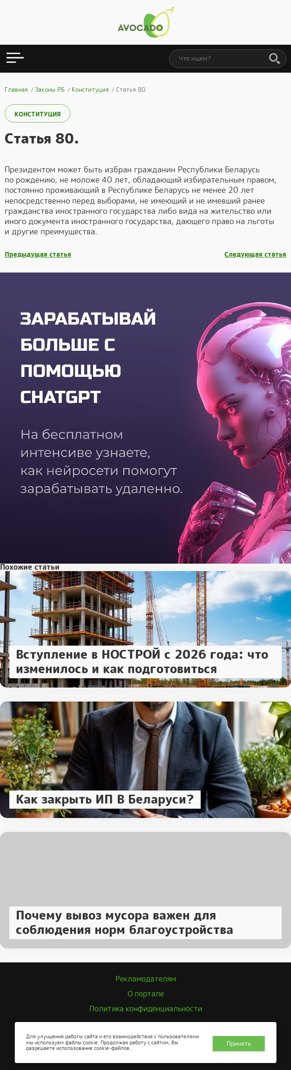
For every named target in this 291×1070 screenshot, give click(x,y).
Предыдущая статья (38, 255)
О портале (146, 993)
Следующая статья (255, 255)
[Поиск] (274, 59)
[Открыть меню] (15, 59)
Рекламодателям (145, 979)
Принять (239, 1043)
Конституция (37, 114)
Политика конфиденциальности (145, 1008)
